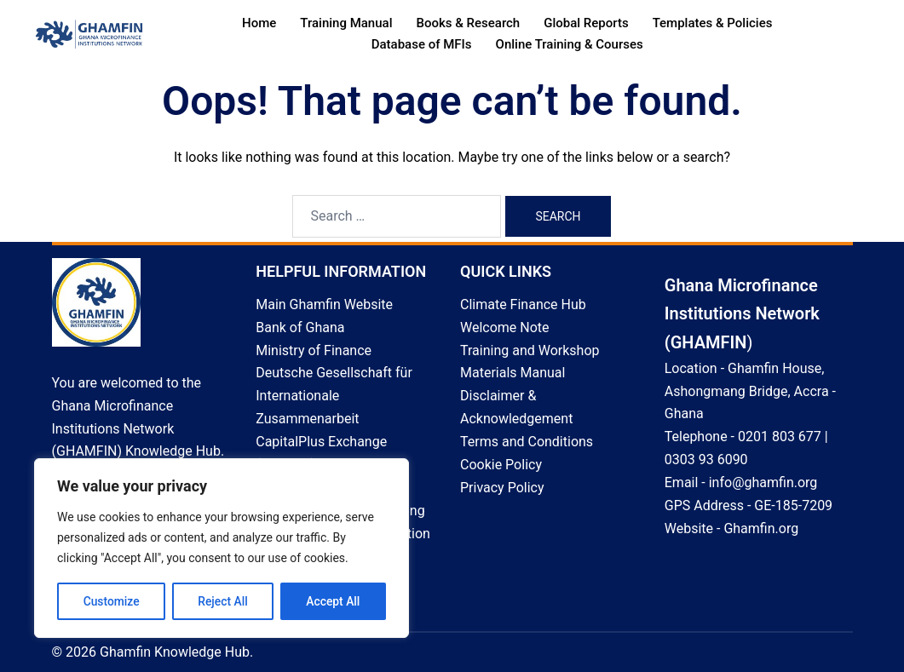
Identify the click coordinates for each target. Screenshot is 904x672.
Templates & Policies (713, 23)
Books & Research (468, 23)
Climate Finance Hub (523, 304)
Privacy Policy (502, 488)
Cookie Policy (501, 465)
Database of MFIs (421, 44)
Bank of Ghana (300, 327)
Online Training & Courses (569, 44)
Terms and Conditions (526, 442)
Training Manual (346, 23)
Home (259, 23)
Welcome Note (505, 327)
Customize (111, 601)
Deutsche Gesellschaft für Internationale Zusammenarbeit (334, 396)
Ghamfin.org (760, 528)
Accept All (333, 601)
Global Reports (586, 23)
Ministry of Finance (313, 350)
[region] (221, 548)
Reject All (223, 601)
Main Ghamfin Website (324, 304)
